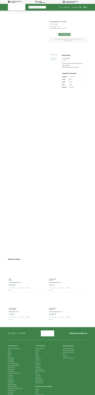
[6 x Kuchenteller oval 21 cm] (67, 299)
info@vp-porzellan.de (78, 333)
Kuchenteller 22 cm (14, 311)
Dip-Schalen (11, 392)
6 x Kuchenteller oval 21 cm (56, 311)
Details (11, 290)
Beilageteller (11, 380)
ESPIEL (37, 352)
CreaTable (37, 375)
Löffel (9, 352)
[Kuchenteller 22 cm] (27, 299)
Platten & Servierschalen (14, 373)
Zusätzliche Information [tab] (53, 59)
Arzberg (37, 356)
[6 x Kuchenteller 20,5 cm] (27, 270)
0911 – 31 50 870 (69, 40)
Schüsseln (10, 379)
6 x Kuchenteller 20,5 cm (15, 282)
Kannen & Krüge (12, 384)
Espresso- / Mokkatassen (14, 348)
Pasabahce (38, 363)
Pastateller (10, 382)
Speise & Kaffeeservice (13, 365)
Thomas (37, 365)
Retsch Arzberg (39, 382)
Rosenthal (37, 367)
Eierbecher (10, 394)
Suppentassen (11, 371)
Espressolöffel (38, 380)
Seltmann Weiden (39, 348)
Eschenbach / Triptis (40, 371)
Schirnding (38, 377)
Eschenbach (38, 360)
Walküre (37, 358)
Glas (9, 356)
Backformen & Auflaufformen (15, 388)
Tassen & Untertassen (13, 363)
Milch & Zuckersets (12, 386)
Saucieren (10, 377)
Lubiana (37, 350)
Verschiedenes (39, 369)
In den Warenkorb (64, 34)
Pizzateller (10, 375)
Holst (36, 373)
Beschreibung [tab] (53, 54)
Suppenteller (11, 360)
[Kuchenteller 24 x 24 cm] (67, 270)
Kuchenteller (72, 76)
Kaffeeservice (11, 369)
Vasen (9, 350)
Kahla (36, 354)
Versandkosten (58, 26)
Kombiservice (11, 367)
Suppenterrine (11, 390)
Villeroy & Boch (39, 379)
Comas (37, 361)
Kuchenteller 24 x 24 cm (55, 282)
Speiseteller (11, 358)
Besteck (10, 354)
